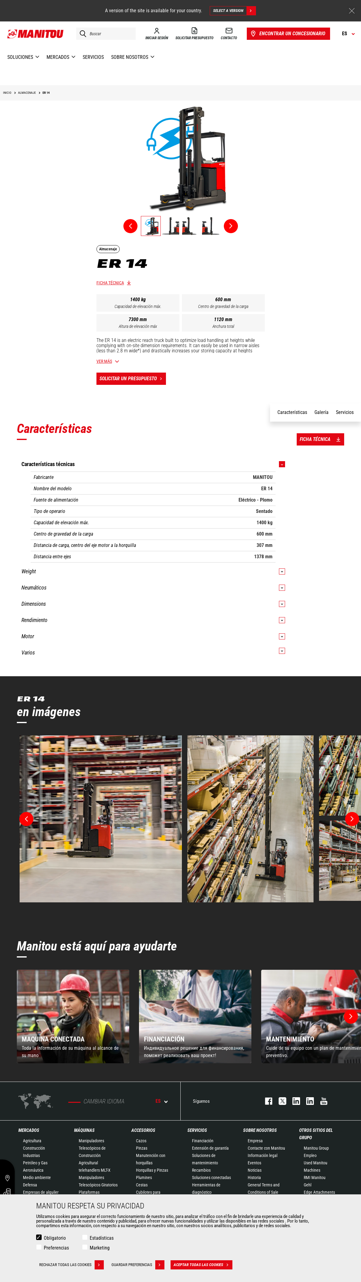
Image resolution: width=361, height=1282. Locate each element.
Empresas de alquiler (40, 1192)
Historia (254, 1177)
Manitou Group (316, 1148)
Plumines (144, 1177)
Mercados (28, 1130)
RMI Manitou (314, 1177)
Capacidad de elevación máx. (138, 306)
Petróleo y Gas (35, 1162)
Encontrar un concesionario (287, 33)
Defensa (30, 1184)
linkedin (307, 1101)
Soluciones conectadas (211, 1177)
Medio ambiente (37, 1177)
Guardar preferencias (137, 1264)
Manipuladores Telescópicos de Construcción (92, 1148)
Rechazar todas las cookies (71, 1264)
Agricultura (32, 1140)
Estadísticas (102, 1238)
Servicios (197, 1130)
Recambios (201, 1170)
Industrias (31, 1155)
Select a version (234, 10)
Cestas (142, 1184)
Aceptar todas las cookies (203, 1264)
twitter (279, 1101)
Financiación (202, 1140)
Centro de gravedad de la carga (223, 306)
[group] (73, 1016)
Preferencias (56, 1248)
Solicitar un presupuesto (133, 379)
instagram (293, 1101)
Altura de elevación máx (138, 326)
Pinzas (141, 1148)
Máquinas (84, 1130)
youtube (321, 1101)
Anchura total (223, 326)
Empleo (310, 1155)
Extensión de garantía (210, 1148)
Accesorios (143, 1130)
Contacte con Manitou (266, 1148)
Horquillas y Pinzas (152, 1170)
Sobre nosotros (260, 1130)
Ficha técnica (110, 282)
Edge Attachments (319, 1192)
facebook (266, 1101)
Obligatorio (55, 1238)
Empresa (255, 1140)
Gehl (307, 1184)
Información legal (262, 1155)
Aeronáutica (33, 1170)
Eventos (254, 1162)
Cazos (141, 1140)
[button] (351, 1017)
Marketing (100, 1248)
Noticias (254, 1170)
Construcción (34, 1148)
